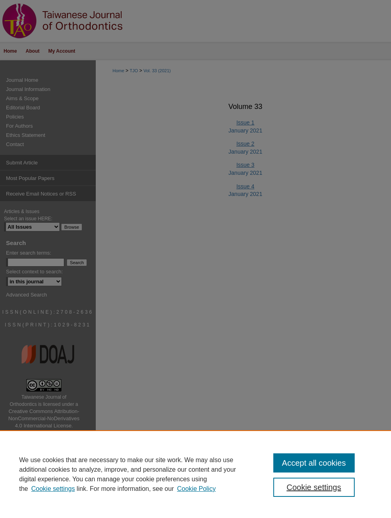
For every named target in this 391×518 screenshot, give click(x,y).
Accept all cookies (314, 463)
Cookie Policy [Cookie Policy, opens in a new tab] (196, 488)
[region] (195, 474)
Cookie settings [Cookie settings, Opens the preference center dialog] (313, 487)
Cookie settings (53, 488)
